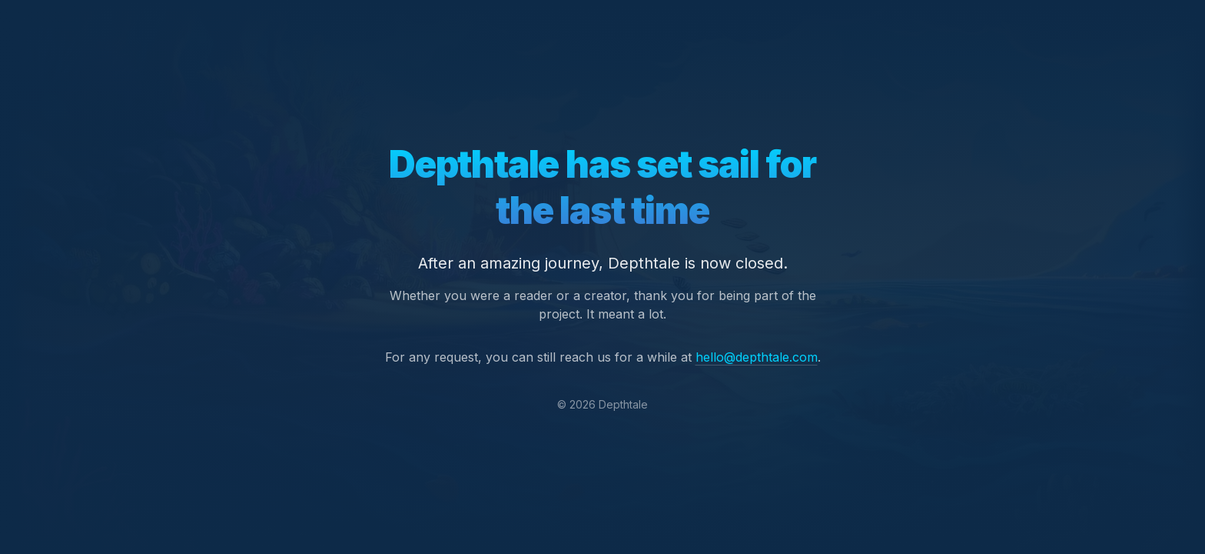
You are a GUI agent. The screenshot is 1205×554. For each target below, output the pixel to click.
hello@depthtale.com (756, 357)
